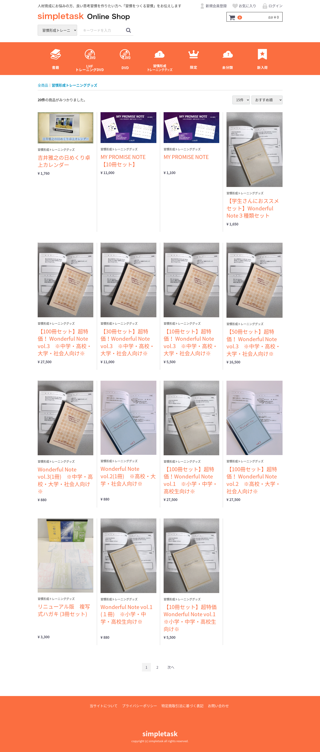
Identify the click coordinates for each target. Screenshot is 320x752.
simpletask (160, 733)
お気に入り (244, 6)
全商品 (43, 85)
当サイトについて (104, 705)
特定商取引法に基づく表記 (182, 705)
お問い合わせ (218, 705)
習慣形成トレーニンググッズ (74, 85)
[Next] (171, 667)
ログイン (272, 6)
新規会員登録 (213, 6)
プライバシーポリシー (139, 705)
